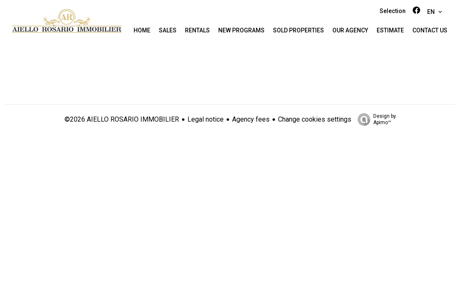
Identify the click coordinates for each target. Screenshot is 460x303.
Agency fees (251, 119)
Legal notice (205, 119)
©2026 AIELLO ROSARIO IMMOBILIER (121, 119)
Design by (374, 119)
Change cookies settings (314, 119)
